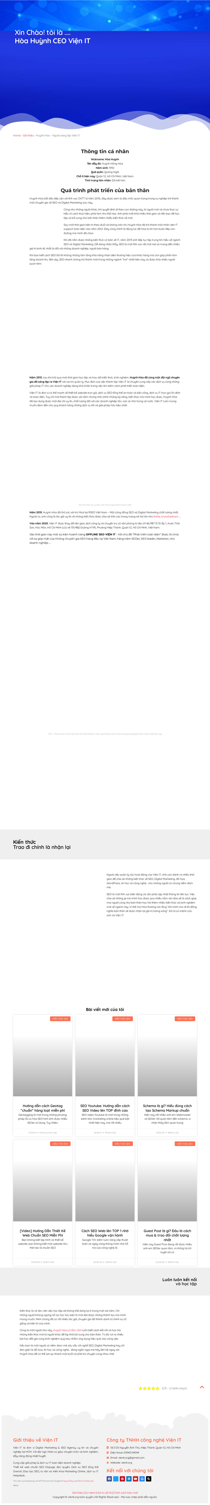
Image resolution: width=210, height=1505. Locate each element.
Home (17, 135)
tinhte (157, 516)
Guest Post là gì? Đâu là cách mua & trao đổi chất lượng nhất (167, 1235)
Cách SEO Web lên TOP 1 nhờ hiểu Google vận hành (105, 1233)
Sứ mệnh (90, 1492)
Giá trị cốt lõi (104, 1492)
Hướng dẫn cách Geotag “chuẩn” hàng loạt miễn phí (43, 1108)
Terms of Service (86, 1481)
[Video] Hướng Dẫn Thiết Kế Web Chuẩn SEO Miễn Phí (42, 1233)
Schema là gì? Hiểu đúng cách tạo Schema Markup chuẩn (167, 1108)
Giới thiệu (28, 135)
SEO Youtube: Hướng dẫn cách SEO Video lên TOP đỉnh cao (105, 1108)
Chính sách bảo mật (126, 1492)
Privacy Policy (67, 1481)
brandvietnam (169, 516)
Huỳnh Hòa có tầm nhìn (67, 1330)
